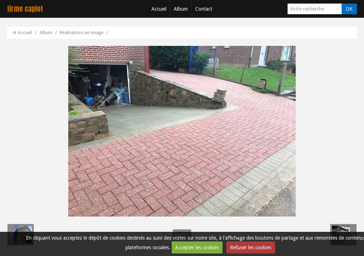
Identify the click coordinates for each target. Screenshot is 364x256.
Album (181, 9)
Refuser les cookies (250, 247)
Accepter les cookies (197, 247)
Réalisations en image (81, 32)
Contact (203, 9)
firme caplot (25, 9)
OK (349, 9)
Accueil (158, 9)
